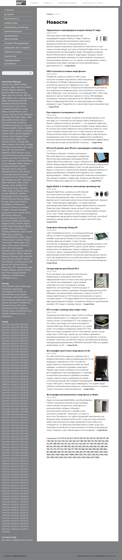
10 (81, 438)
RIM (3, 215)
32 (96, 441)
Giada (18, 133)
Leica (21, 155)
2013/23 (24, 382)
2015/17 (15, 463)
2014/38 (15, 439)
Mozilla (29, 177)
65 (91, 446)
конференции (17, 540)
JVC (12, 150)
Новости (48, 3)
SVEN (4, 234)
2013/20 (6, 382)
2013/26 (24, 384)
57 (62, 446)
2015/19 (6, 466)
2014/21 (24, 422)
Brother (23, 103)
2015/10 (6, 458)
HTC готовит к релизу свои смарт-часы (66, 309)
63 (84, 446)
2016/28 (15, 513)
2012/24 (15, 341)
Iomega (29, 144)
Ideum (4, 144)
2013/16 (24, 376)
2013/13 (24, 373)
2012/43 (24, 357)
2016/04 (6, 496)
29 (85, 441)
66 (95, 446)
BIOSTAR (22, 101)
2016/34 (15, 518)
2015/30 (24, 474)
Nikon (4, 182)
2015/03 (24, 450)
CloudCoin (16, 109)
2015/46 (6, 491)
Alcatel (5, 90)
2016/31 (15, 515)
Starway (5, 231)
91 (63, 452)
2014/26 (15, 428)
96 (81, 452)
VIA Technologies (15, 248)
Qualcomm (7, 212)
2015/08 (15, 455)
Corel (24, 111)
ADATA (17, 84)
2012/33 (15, 349)
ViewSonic (6, 251)
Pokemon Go (19, 204)
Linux (4, 161)
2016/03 (24, 493)
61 (76, 446)
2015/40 (6, 485)
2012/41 (6, 357)
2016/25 (24, 510)
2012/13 (24, 330)
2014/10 (15, 414)
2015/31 (6, 477)
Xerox (4, 259)
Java (4, 150)
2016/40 (15, 523)
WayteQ (28, 251)
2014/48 (24, 447)
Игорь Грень (20, 300)
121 (65, 457)
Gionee (5, 136)
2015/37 (6, 482)
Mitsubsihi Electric (10, 171)
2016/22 (24, 507)
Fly (22, 125)
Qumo (15, 212)
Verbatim (25, 245)
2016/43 (15, 526)
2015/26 (15, 472)
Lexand (5, 158)
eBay (4, 120)
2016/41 (24, 523)
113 (93, 454)
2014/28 (6, 431)
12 (87, 438)
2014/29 (15, 431)
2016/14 (15, 504)
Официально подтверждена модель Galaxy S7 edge (73, 30)
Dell (12, 117)
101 (100, 452)
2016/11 (15, 502)
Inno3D (22, 272)
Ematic (17, 120)
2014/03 (6, 409)
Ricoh (27, 212)
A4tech (5, 84)
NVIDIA (19, 185)
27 (78, 441)
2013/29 (24, 387)
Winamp (5, 256)
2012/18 (15, 335)
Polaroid (5, 207)
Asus (16, 98)
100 (96, 452)
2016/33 (6, 518)
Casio (11, 106)
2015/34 (6, 480)
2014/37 (6, 439)
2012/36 (15, 352)
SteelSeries (15, 231)
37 (51, 444)
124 (78, 457)
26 (74, 441)
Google (18, 136)
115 (101, 454)
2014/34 (6, 436)
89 (55, 452)
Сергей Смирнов (9, 313)
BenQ (10, 101)
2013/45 (6, 403)
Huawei (21, 142)
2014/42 (24, 442)
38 (55, 444)
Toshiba (18, 240)
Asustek (23, 98)
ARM (4, 98)
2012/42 (15, 357)
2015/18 (24, 463)
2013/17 (6, 379)
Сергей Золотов (23, 311)
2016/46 (15, 529)
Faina (4, 286)
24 (67, 441)
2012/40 (24, 354)
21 (56, 441)
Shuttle (19, 223)
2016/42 (6, 526)
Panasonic (23, 196)
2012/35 (6, 352)
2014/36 (24, 436)
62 (80, 446)
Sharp (12, 223)
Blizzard (15, 103)
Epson (23, 120)
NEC (20, 180)
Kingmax (6, 275)
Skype (21, 226)
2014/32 (15, 433)
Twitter (15, 242)
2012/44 (6, 360)
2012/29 (6, 346)
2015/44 (15, 488)
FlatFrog (16, 125)
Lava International (10, 155)
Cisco (17, 106)
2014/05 (24, 409)
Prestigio (25, 207)
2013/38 (24, 395)
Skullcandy (13, 226)
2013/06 (15, 368)
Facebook (21, 122)
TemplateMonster (10, 237)
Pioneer (5, 202)
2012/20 (6, 338)
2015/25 (6, 472)
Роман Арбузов (21, 308)
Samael (10, 286)
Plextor (23, 202)
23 (63, 441)
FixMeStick (6, 125)
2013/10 (24, 371)
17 (104, 438)
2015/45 (24, 488)
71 (51, 449)
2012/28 (24, 343)
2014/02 (24, 406)
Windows (14, 256)
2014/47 (15, 447)
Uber (22, 242)
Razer (21, 212)
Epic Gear (6, 272)
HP (11, 142)
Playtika (5, 270)
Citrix (23, 106)
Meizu (20, 163)
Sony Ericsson (20, 229)
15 (97, 438)
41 (66, 444)
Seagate (5, 223)
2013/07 (24, 368)
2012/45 (15, 360)
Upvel (4, 245)
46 (84, 444)
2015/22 (6, 469)
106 (62, 454)
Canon (5, 106)
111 (85, 454)
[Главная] (21, 3)
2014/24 (24, 425)
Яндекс (13, 270)
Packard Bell (7, 196)
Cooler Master (14, 111)
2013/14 (6, 376)
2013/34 (15, 392)
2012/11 (6, 330)
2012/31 (24, 346)
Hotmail (5, 142)
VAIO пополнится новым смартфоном (66, 71)
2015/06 (24, 452)
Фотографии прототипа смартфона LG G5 (68, 351)
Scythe (26, 221)
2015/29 (15, 474)
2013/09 (15, 371)
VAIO (10, 245)
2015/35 (15, 480)
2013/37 (15, 395)
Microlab (6, 169)
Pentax (20, 199)
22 (59, 441)
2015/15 (24, 461)
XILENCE (19, 259)
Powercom (15, 207)
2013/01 (24, 362)
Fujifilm (14, 128)
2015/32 (15, 477)
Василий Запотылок (11, 294)
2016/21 (15, 507)
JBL (8, 150)
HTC (15, 142)
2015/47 (15, 491)
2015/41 (15, 485)
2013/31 (15, 390)
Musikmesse (11, 180)
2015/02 (15, 450)
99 (92, 452)
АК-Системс (14, 264)
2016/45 (6, 529)
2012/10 (24, 327)
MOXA (22, 177)
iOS (3, 147)
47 (88, 444)
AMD (12, 92)
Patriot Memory (9, 199)
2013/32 (24, 390)
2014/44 (15, 444)
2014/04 (15, 409)
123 (74, 457)
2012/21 (15, 338)
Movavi (15, 177)
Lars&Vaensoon (18, 275)
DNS (29, 117)
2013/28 (15, 387)
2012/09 (15, 327)
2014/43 (6, 444)
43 (73, 444)
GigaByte (26, 133)
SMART (5, 229)
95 (77, 452)
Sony (11, 229)
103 (48, 454)
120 (61, 457)
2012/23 (6, 341)
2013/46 (15, 403)
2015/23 (15, 469)
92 (66, 452)
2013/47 (24, 403)
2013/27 (6, 387)
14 (94, 438)
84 (98, 449)
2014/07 (15, 412)
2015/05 (15, 452)
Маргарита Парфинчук (19, 302)
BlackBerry (6, 103)
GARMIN (28, 128)
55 (55, 446)
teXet (21, 237)
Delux (17, 117)
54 (51, 446)
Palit (16, 196)
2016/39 (6, 523)
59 (69, 446)
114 (97, 454)
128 (97, 457)
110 (80, 454)
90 (59, 452)
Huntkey (14, 272)
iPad (8, 147)
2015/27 (24, 472)
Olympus (23, 188)
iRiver (20, 147)
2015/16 (6, 463)
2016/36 (6, 521)
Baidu (30, 98)
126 (87, 457)
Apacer (20, 270)
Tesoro (14, 278)
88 (51, 452)
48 (91, 444)
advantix (6, 87)
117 (48, 457)
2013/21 (15, 382)
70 (48, 449)
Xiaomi (11, 259)
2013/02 (6, 365)
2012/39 (15, 354)
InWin (22, 144)
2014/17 (15, 420)
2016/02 (15, 493)
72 (55, 449)
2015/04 (6, 452)
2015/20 (15, 466)
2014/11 (24, 414)
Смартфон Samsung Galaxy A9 (62, 227)
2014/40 (6, 442)
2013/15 (15, 376)
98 (88, 452)
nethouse (26, 180)
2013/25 (15, 384)
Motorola (17, 174)
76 (69, 449)
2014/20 (15, 422)
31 (92, 441)
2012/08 (6, 327)
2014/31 (6, 433)
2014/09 (6, 414)
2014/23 (15, 425)
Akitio (28, 87)
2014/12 (6, 417)
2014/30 (24, 431)
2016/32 (24, 515)
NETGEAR (6, 278)
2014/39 (24, 439)
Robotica (17, 215)
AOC (25, 92)
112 (88, 454)
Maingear (12, 163)
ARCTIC (27, 95)
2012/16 (24, 332)
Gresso (11, 139)
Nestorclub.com (110, 556)
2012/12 (15, 330)
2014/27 (24, 428)
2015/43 (6, 488)
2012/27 (15, 343)
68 (102, 446)
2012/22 (24, 338)
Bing (16, 101)
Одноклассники (25, 267)
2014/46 (6, 447)
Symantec (17, 234)
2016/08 (15, 499)
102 (105, 452)
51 (102, 444)
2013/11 (6, 373)
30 (89, 441)
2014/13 (15, 417)
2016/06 (24, 496)
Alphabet (21, 90)
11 (84, 438)
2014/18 (24, 420)
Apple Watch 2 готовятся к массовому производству (73, 186)
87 (48, 452)
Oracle (5, 193)
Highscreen (21, 139)
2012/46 (24, 360)
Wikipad (27, 253)
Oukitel (22, 193)
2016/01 (6, 493)
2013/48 (6, 406)
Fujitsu (21, 128)
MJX (21, 171)
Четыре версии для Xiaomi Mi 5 (63, 268)
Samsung (6, 221)
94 (73, 452)
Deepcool (28, 114)
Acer (11, 84)
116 (105, 454)
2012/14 (6, 332)
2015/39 (24, 482)
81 (87, 449)
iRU (25, 147)
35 (107, 441)
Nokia (19, 182)
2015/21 (24, 466)
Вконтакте (6, 267)
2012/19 (24, 335)
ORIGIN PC (13, 193)
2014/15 (6, 420)
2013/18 (15, 379)
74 (62, 449)
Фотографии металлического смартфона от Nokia (72, 394)
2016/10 (6, 502)
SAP (20, 221)
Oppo (26, 191)
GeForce (19, 131)
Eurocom (6, 122)
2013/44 (24, 401)
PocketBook (7, 204)
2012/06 (15, 324)
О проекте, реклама (67, 3)
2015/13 (6, 461)
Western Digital (9, 253)
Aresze (28, 270)
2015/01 (6, 450)
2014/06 (6, 412)
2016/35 (24, 518)
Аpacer (5, 264)
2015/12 (24, 458)
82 (90, 449)
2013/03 (15, 365)
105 (57, 454)
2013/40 (15, 398)
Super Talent (26, 231)
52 (106, 444)
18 (107, 438)
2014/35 (15, 436)
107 (66, 454)
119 (56, 457)
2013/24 (6, 384)
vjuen (17, 286)
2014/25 (6, 428)
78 (76, 449)
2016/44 (24, 526)
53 (48, 446)
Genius (5, 133)
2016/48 (6, 532)
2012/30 (15, 346)
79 (79, 449)
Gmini (11, 136)
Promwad (22, 210)
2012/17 (6, 335)
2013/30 (6, 390)
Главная (34, 3)
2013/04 (24, 365)
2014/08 (24, 412)
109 (76, 454)
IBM (27, 142)
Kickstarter (20, 150)
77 (72, 449)
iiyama (11, 144)
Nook (12, 185)
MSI (3, 180)
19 (49, 441)
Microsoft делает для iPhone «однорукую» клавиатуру (75, 148)
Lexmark (13, 158)
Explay (13, 122)
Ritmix (9, 215)
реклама (29, 540)
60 (73, 446)
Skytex (28, 226)
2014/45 (24, 444)
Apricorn (12, 95)
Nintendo (12, 182)
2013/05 (6, 368)
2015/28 (6, 474)
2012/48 (15, 362)
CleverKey (6, 109)
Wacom (20, 251)
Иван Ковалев (8, 300)
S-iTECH (21, 218)
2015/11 (15, 458)
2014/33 (24, 433)
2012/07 (24, 324)
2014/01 (15, 406)
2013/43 (15, 401)
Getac (11, 133)
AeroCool (20, 87)
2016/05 (15, 496)
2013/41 (24, 398)
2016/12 (24, 502)
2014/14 (24, 417)
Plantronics (14, 202)
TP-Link (26, 240)
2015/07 (6, 455)
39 (58, 444)
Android (18, 92)
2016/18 (6, 507)
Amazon (5, 92)
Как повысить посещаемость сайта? (65, 112)
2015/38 (15, 482)
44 (76, 444)
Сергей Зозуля (8, 311)
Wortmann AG (25, 256)
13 (91, 438)
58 (65, 446)
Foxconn (27, 125)
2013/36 (6, 395)
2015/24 (24, 469)
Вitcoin (24, 264)
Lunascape (21, 161)
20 (52, 441)
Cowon (5, 114)
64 (87, 446)
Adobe (24, 84)
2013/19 (24, 379)
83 (94, 449)
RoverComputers (9, 218)
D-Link (20, 114)
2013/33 (6, 392)
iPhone (14, 147)
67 (98, 446)
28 (81, 441)
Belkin (4, 101)
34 (103, 441)
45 (80, 444)
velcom (16, 245)
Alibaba (12, 90)
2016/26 (6, 513)
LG (19, 158)
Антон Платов (19, 291)
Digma (24, 117)
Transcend (6, 242)
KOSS (13, 152)
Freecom (6, 128)
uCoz (27, 242)
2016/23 (6, 510)
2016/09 (24, 499)
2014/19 (6, 422)
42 (69, 444)
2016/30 (6, 515)
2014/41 (15, 442)
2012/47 (6, 362)
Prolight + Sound (9, 210)
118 (52, 457)
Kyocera (20, 152)
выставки (6, 540)
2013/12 (15, 373)
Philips (27, 199)
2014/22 (6, 425)
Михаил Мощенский (11, 305)
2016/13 (6, 504)
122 (69, 457)
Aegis (13, 87)
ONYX (4, 191)
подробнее (70, 65)
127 (92, 457)
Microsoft (22, 169)
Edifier (10, 120)
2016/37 (15, 521)
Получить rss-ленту (92, 3)
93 (70, 452)
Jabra (30, 147)
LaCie (27, 152)
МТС (14, 267)
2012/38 (6, 354)
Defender (6, 117)
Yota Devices (7, 262)
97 (84, 452)
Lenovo (28, 155)
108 (71, 454)
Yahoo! (27, 259)
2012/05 (6, 324)
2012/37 (24, 352)
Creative (13, 114)
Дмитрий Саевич (21, 297)
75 (65, 449)
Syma (9, 234)
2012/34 (24, 349)
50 (99, 444)
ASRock (10, 98)
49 (95, 444)
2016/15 (24, 504)
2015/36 (24, 480)
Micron (14, 169)
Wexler (19, 253)
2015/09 (24, 455)
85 (101, 449)
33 (99, 441)
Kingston (6, 152)
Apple (4, 95)
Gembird (28, 131)
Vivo (14, 251)
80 (83, 449)
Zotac (25, 262)
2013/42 (6, 401)
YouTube (18, 262)
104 (53, 454)
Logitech (11, 161)
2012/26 (6, 343)
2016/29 (24, 513)
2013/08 (6, 371)
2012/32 (6, 349)
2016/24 (15, 510)
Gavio (12, 131)
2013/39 (6, 398)
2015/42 (24, 485)
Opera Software (15, 191)
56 (58, 446)
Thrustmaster (8, 240)
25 (70, 441)
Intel (17, 144)
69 (106, 446)
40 (62, 444)
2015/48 (24, 491)
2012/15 (15, 332)
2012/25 (24, 341)
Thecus (28, 237)
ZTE (30, 262)
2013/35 (24, 392)
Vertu (4, 248)
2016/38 (24, 521)
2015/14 (15, 461)
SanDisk (14, 221)
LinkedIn (24, 158)
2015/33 (24, 477)
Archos (20, 95)
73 (58, 449)
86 (105, 449)
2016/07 (6, 499)
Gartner (5, 131)
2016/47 (24, 529)
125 (83, 457)
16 (101, 438)
